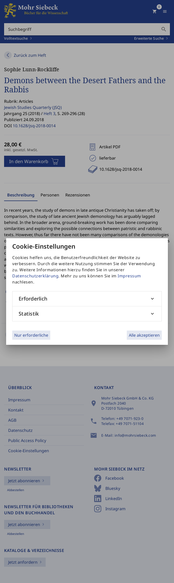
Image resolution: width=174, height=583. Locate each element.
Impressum (129, 276)
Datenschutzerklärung (35, 276)
